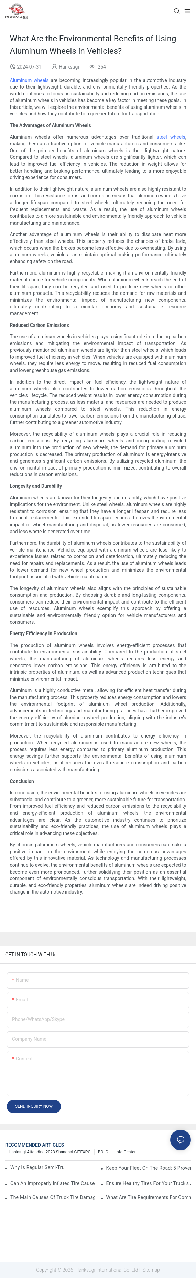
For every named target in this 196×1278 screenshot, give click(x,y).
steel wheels (171, 137)
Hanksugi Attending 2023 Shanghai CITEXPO (50, 1152)
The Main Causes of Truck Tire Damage (52, 1197)
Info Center (126, 1152)
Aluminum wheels (29, 80)
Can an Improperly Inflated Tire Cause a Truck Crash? (52, 1183)
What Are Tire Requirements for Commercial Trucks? (148, 1197)
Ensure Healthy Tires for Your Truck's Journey (148, 1183)
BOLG (103, 1152)
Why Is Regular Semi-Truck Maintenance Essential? (37, 1167)
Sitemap (150, 1270)
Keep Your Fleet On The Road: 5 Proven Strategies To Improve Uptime (148, 1168)
